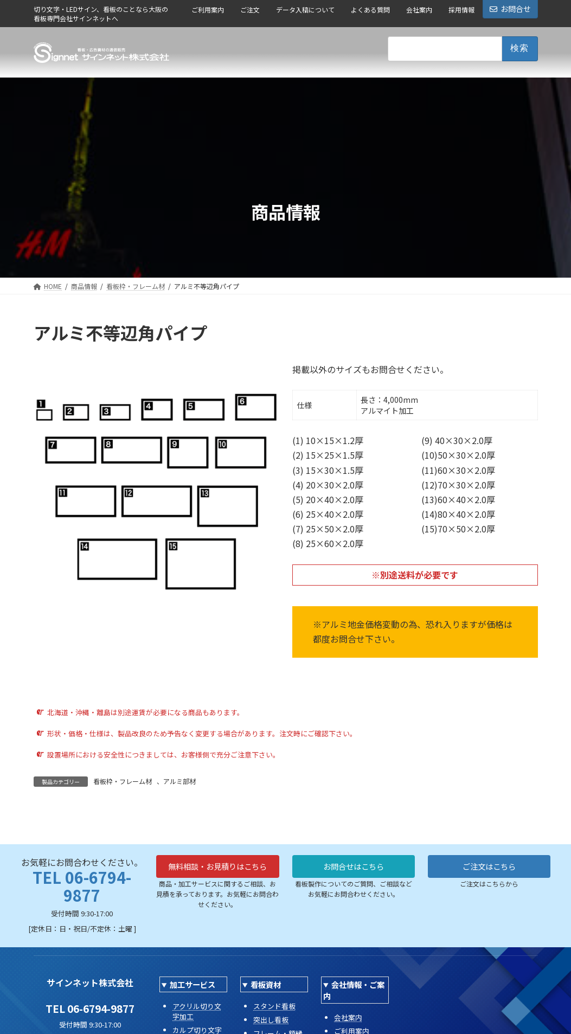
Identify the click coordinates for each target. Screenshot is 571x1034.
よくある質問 (370, 9)
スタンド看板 (274, 1006)
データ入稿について (305, 9)
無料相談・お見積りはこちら (217, 874)
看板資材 (266, 984)
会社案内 (419, 9)
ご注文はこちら (489, 867)
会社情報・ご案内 (353, 990)
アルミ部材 (179, 781)
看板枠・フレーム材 (122, 781)
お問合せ (510, 8)
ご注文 (250, 9)
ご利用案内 (207, 9)
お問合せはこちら (353, 867)
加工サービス (192, 984)
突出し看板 (270, 1019)
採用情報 (461, 9)
